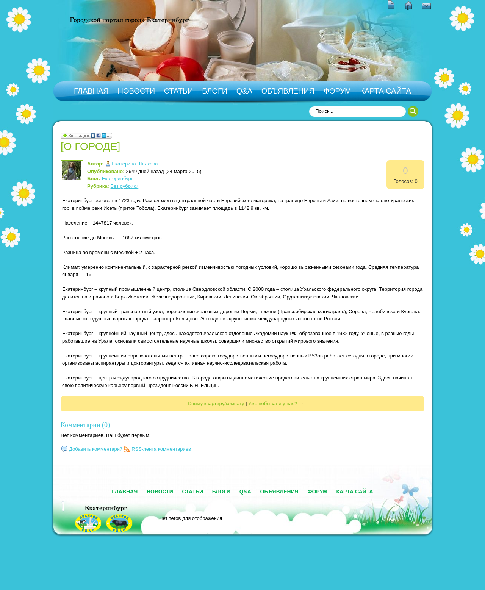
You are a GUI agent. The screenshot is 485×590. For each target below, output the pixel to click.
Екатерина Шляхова (135, 164)
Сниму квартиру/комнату (216, 403)
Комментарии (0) (85, 425)
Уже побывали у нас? (272, 403)
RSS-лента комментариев (161, 449)
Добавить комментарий (95, 449)
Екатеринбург (117, 178)
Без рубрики (125, 186)
